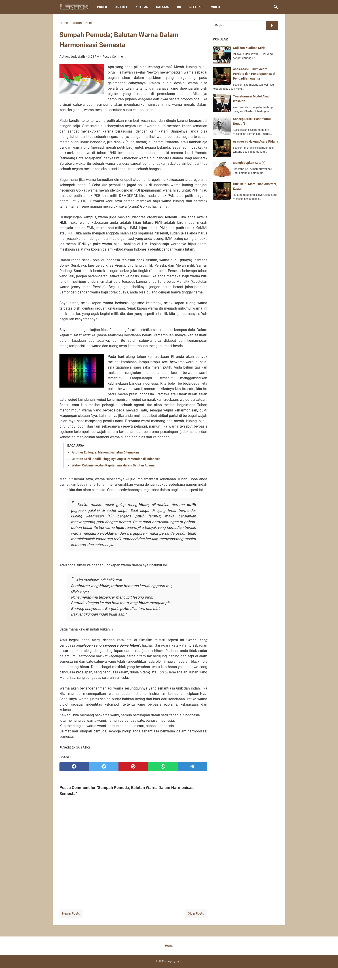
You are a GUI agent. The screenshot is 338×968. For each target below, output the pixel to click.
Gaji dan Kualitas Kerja (249, 48)
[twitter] (103, 766)
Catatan (162, 7)
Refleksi (196, 7)
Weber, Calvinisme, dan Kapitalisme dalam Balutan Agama (113, 465)
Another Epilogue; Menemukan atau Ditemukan (105, 452)
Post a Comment (114, 56)
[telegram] (192, 766)
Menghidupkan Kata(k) (249, 162)
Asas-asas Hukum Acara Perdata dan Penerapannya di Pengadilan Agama (254, 73)
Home (169, 945)
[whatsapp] (163, 766)
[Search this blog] (276, 7)
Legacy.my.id (174, 961)
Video (215, 7)
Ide (179, 7)
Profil (102, 7)
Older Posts (196, 913)
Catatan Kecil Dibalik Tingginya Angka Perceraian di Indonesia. (116, 459)
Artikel (121, 7)
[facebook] (74, 766)
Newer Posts (71, 913)
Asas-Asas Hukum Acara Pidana (255, 141)
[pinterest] (133, 766)
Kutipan (141, 7)
